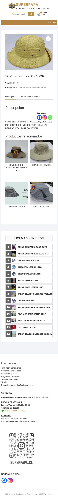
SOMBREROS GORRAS (36, 87)
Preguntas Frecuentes (10, 376)
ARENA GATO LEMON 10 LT (30, 287)
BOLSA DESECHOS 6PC (28, 280)
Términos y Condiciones (11, 368)
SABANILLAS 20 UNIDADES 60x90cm (35, 334)
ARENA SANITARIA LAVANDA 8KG (34, 307)
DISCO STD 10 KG (26, 300)
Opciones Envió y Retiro (11, 371)
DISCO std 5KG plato (28, 260)
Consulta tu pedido (9, 374)
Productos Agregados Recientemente (17, 385)
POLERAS (20, 87)
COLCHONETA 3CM (27, 327)
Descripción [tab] (10, 96)
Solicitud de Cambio (9, 379)
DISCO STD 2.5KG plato (29, 273)
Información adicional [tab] (30, 96)
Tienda (4, 382)
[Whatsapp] (50, 117)
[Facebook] (39, 117)
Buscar (31, 14)
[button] (49, 22)
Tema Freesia (32, 494)
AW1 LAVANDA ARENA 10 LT (31, 320)
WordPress (48, 494)
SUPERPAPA (27, 4)
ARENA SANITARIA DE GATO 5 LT (33, 253)
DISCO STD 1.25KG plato (30, 267)
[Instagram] (44, 117)
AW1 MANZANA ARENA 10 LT (32, 314)
